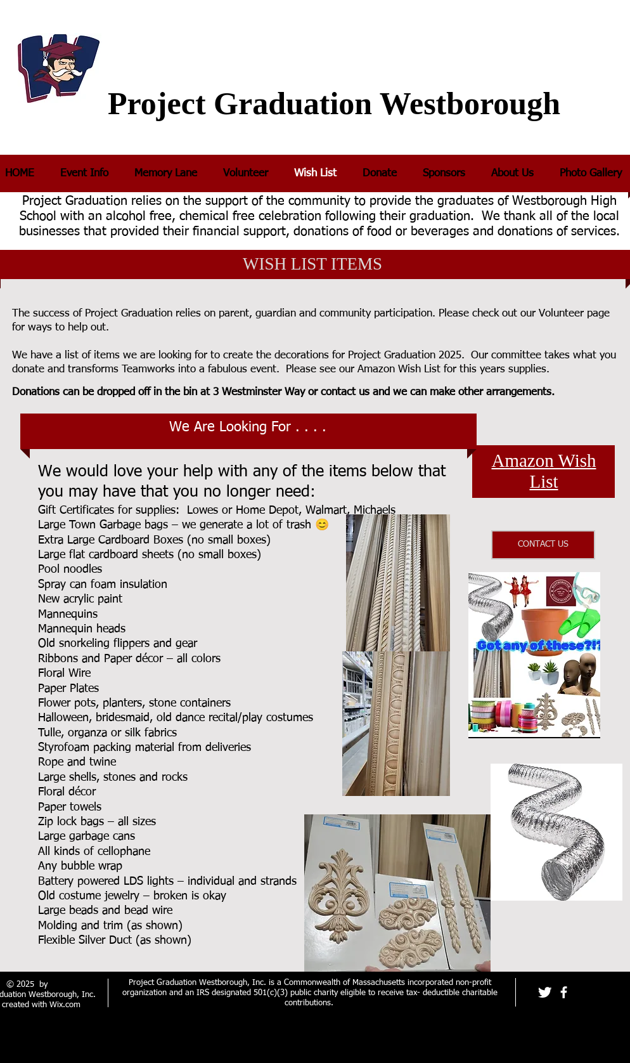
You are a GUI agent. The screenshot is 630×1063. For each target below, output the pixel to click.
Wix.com (64, 1005)
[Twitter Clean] (545, 992)
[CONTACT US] (543, 544)
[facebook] (564, 992)
